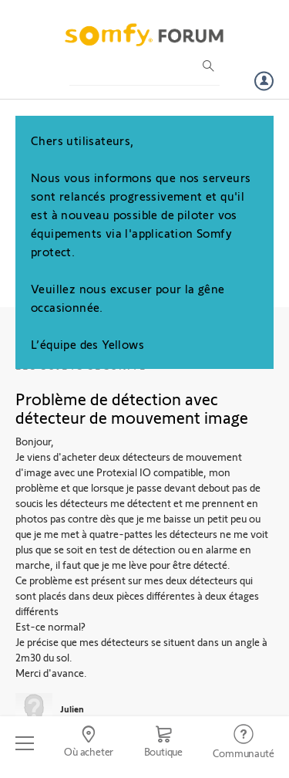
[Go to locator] (88, 743)
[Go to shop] (163, 743)
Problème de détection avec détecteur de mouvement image (131, 407)
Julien (72, 708)
